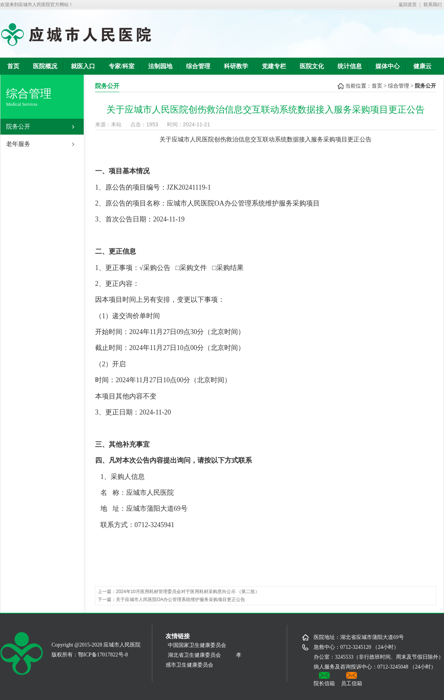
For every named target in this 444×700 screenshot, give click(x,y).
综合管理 (198, 66)
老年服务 (18, 144)
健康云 (422, 66)
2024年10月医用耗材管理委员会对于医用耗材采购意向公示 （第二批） (188, 591)
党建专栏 (274, 66)
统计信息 (350, 66)
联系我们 (433, 4)
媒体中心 (387, 66)
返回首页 (408, 4)
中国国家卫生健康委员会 (199, 645)
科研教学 (236, 66)
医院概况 (45, 66)
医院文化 (312, 66)
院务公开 (18, 126)
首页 (13, 66)
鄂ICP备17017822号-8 (103, 655)
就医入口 (83, 66)
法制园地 (160, 66)
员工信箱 (351, 679)
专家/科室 (121, 66)
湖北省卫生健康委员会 (194, 655)
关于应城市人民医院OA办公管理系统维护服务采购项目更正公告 (180, 599)
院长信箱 (324, 679)
